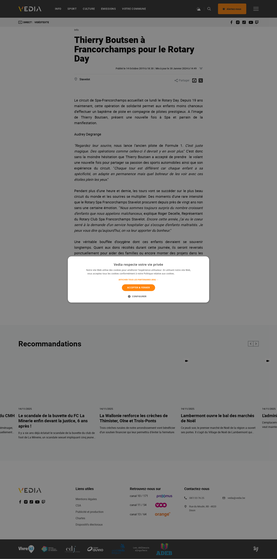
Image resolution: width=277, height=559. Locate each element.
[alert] (138, 279)
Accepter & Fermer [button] (138, 287)
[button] (138, 279)
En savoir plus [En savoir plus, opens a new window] (182, 273)
